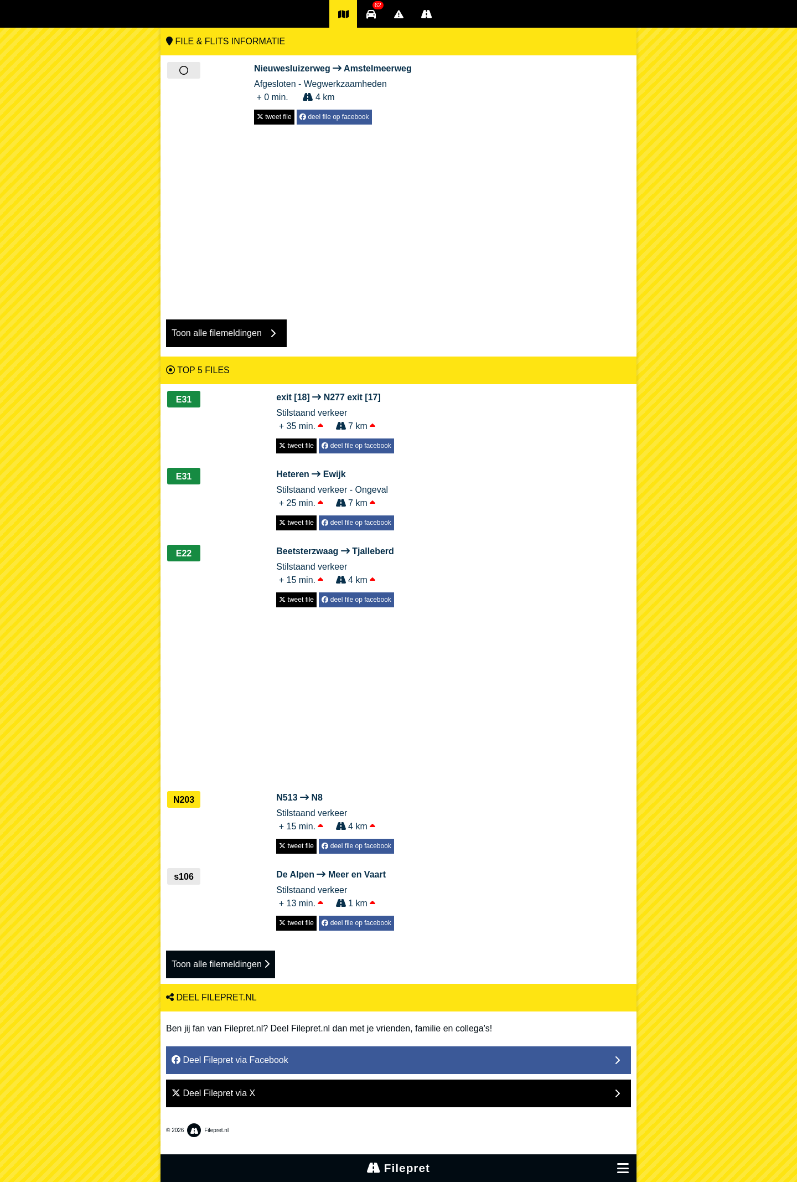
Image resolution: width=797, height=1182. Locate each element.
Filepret (398, 1168)
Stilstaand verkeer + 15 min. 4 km (335, 565)
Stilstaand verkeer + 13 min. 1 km (335, 888)
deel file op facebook (334, 117)
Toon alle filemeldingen (221, 964)
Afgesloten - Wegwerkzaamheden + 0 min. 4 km (333, 82)
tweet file (274, 117)
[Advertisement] (398, 216)
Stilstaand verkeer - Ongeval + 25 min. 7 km (335, 488)
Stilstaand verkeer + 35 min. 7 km (335, 411)
